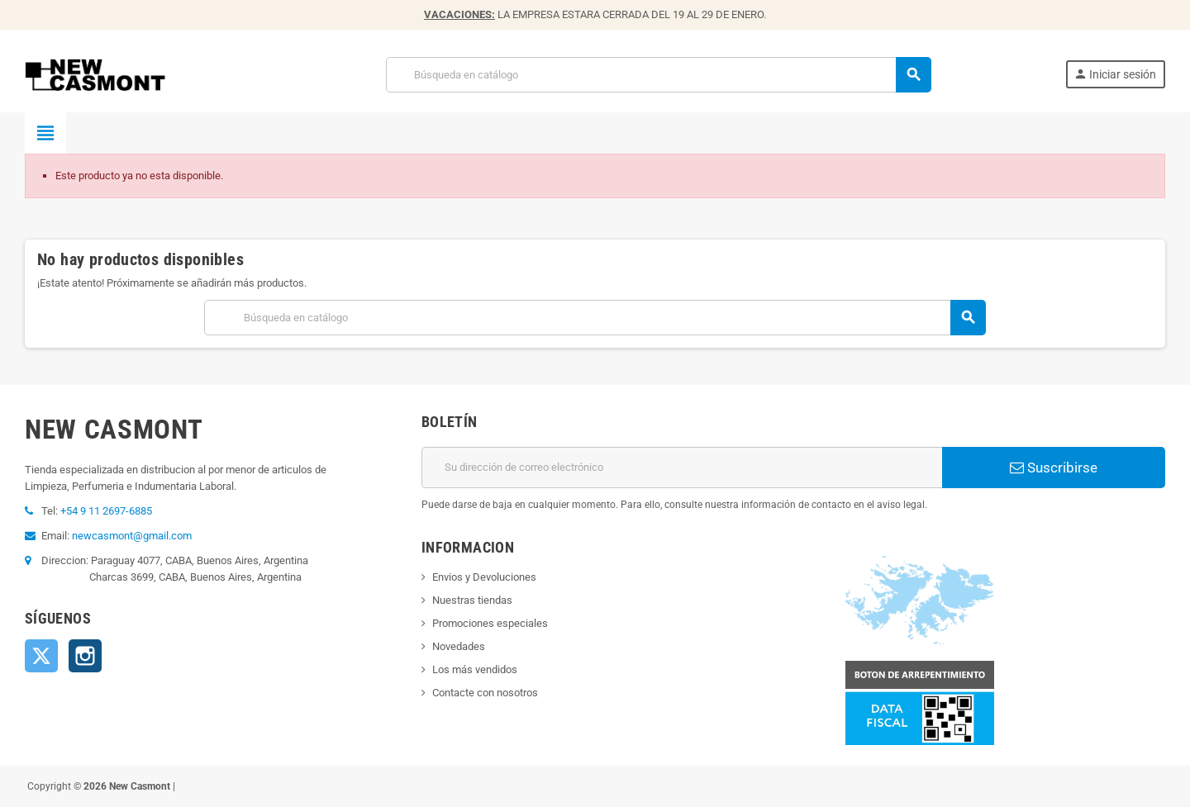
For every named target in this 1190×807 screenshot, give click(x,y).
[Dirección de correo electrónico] (681, 467)
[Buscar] (658, 75)
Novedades (458, 646)
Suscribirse (1053, 467)
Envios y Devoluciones (484, 577)
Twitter (41, 655)
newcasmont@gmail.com (132, 535)
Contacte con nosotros (485, 692)
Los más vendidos (474, 669)
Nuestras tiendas (472, 600)
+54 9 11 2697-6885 (106, 511)
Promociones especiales (490, 623)
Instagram (85, 655)
